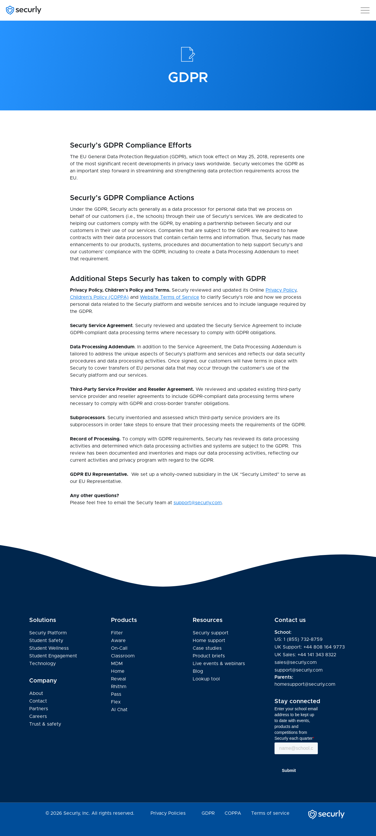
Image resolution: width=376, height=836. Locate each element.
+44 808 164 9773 (324, 647)
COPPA (233, 813)
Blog (198, 671)
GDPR (208, 813)
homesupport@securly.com (304, 684)
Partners (38, 708)
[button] (365, 9)
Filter (117, 633)
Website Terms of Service (169, 297)
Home (118, 671)
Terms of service (270, 813)
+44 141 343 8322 (316, 654)
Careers (38, 716)
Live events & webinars (219, 663)
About (36, 693)
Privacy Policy (281, 290)
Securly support (210, 633)
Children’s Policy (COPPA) (99, 297)
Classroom (123, 656)
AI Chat (119, 709)
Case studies (207, 648)
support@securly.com (198, 502)
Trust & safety (45, 724)
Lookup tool (206, 679)
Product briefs (209, 656)
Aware (118, 640)
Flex (116, 702)
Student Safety (46, 640)
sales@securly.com (295, 662)
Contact (38, 701)
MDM (117, 663)
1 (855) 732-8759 (303, 639)
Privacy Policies (168, 813)
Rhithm (118, 686)
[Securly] (23, 10)
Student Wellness (49, 648)
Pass (116, 694)
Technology (42, 663)
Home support (209, 640)
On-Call (119, 648)
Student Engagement (53, 656)
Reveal (118, 679)
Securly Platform (48, 633)
